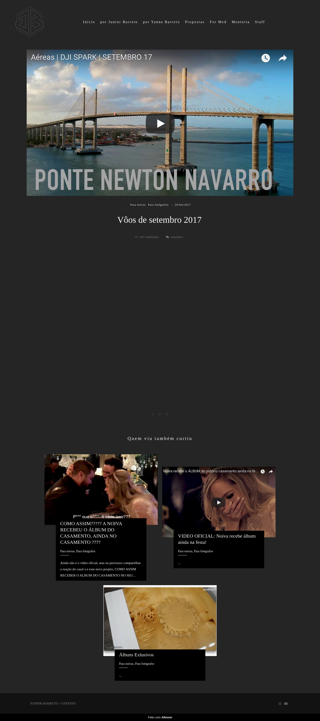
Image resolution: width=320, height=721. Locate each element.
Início (89, 22)
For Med (218, 22)
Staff (260, 22)
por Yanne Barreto (161, 22)
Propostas (195, 22)
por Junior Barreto (119, 22)
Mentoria (241, 22)
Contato (68, 703)
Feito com (160, 717)
